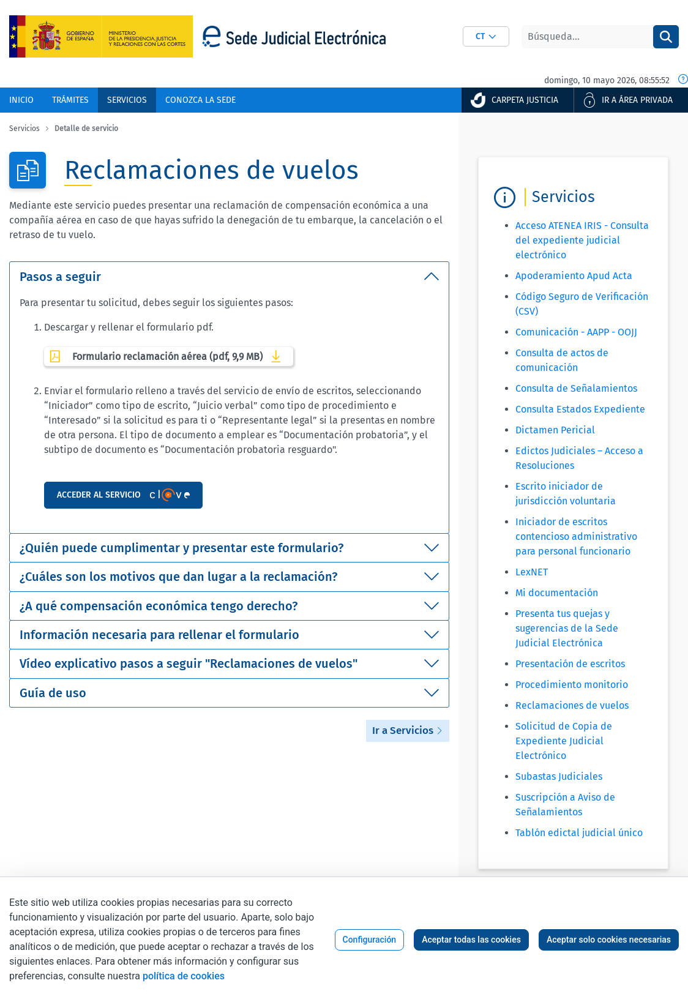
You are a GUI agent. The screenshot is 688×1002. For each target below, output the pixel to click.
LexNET (531, 572)
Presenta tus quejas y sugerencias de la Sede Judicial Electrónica (566, 628)
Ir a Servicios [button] (407, 730)
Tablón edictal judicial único (579, 833)
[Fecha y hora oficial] (683, 80)
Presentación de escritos (570, 664)
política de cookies (184, 976)
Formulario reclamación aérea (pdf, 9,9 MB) (168, 356)
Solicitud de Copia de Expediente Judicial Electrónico (563, 740)
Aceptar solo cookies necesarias (609, 939)
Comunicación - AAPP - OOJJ (576, 332)
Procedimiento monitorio (571, 684)
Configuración (370, 939)
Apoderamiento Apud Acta (573, 276)
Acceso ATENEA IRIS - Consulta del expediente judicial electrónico (582, 240)
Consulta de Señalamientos (576, 388)
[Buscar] (587, 36)
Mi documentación (556, 593)
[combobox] (486, 36)
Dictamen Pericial (555, 430)
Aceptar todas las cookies (471, 939)
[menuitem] (21, 100)
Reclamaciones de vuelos (572, 705)
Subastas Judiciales (558, 776)
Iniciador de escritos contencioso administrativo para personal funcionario (576, 536)
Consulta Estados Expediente (580, 409)
